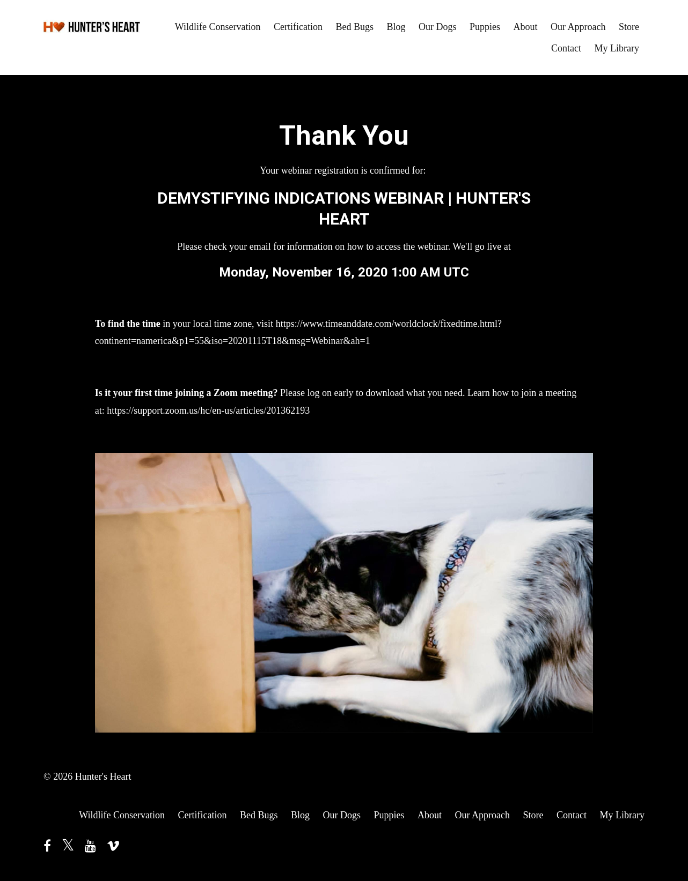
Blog (395, 26)
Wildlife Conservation (218, 26)
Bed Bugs (354, 26)
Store (629, 26)
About (526, 26)
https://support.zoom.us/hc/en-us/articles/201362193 (208, 410)
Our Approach (578, 26)
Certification (298, 26)
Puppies (485, 26)
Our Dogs (438, 26)
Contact (566, 48)
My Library (617, 48)
